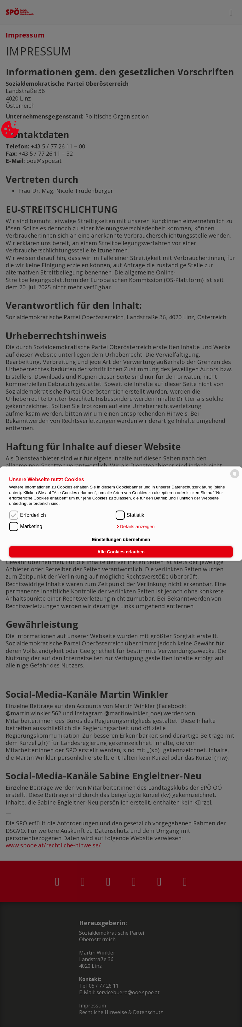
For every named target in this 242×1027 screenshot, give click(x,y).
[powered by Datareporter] (235, 477)
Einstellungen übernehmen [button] (121, 539)
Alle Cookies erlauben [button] (121, 551)
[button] (135, 526)
